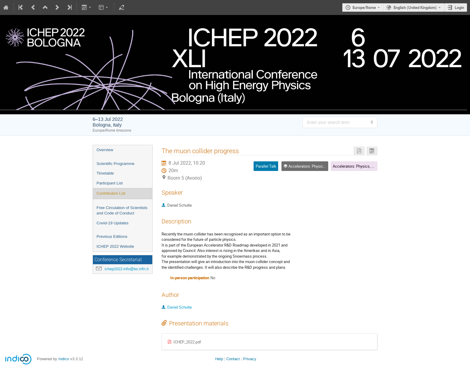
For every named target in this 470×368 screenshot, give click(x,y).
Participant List (110, 183)
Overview (105, 150)
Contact (233, 358)
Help (219, 358)
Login (459, 7)
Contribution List (111, 193)
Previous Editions (112, 236)
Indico (63, 358)
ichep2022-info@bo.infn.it (127, 268)
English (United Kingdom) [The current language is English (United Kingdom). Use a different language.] (415, 7)
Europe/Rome (364, 7)
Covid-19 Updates (113, 223)
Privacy (249, 358)
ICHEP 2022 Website (115, 246)
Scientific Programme (116, 163)
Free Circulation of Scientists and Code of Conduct (122, 210)
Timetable (105, 173)
